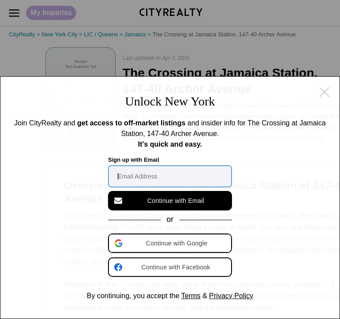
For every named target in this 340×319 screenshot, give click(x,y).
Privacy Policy (231, 296)
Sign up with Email (133, 159)
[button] (171, 243)
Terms (191, 296)
